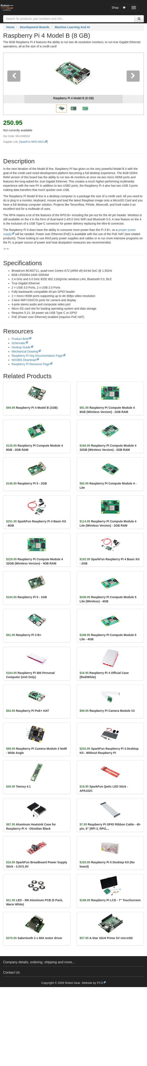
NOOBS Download (24, 360)
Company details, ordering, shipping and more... (39, 962)
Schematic (18, 343)
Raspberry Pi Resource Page (31, 364)
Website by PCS (92, 983)
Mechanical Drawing (25, 351)
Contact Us (11, 972)
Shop (115, 7)
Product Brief (20, 339)
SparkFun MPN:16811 (32, 141)
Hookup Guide (21, 347)
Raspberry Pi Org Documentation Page (37, 355)
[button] (13, 84)
